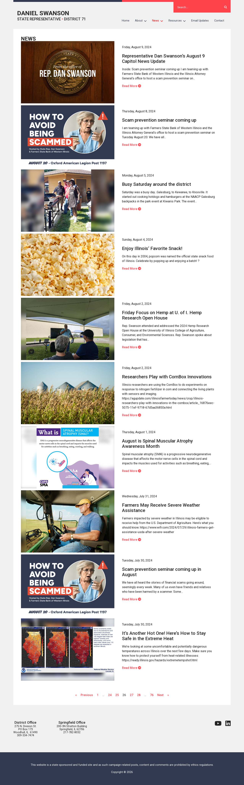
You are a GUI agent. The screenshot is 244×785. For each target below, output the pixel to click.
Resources (179, 20)
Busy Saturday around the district (156, 184)
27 (131, 695)
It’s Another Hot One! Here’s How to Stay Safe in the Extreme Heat (164, 636)
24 (110, 695)
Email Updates (200, 20)
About (142, 20)
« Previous (84, 695)
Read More (131, 86)
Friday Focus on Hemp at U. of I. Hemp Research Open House (162, 315)
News (159, 20)
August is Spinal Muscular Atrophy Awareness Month (157, 443)
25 (117, 695)
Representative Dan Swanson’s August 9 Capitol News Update (163, 58)
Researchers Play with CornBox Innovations (167, 376)
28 (138, 695)
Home (125, 20)
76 (151, 695)
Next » (163, 695)
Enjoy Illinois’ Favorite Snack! (152, 248)
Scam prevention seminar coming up (159, 120)
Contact (219, 20)
